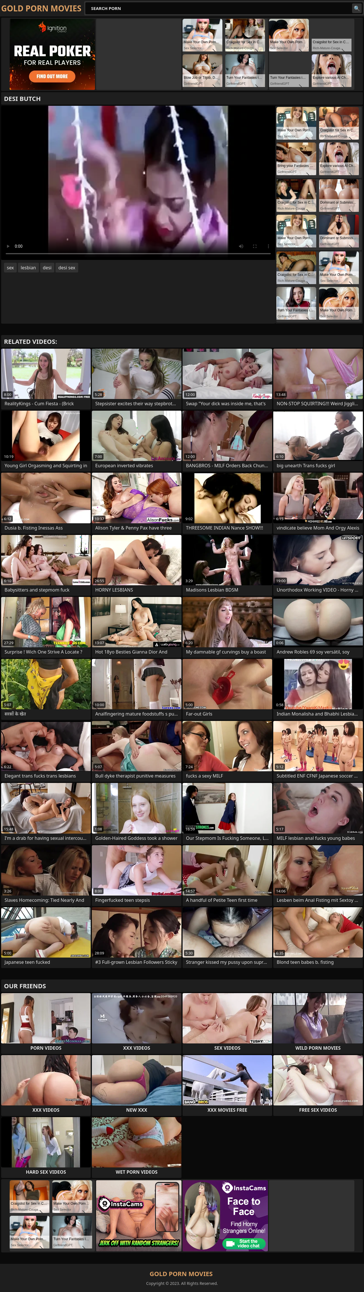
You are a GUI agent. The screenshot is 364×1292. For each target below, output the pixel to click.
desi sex (66, 267)
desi (47, 267)
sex (10, 267)
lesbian (28, 267)
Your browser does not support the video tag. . (138, 183)
